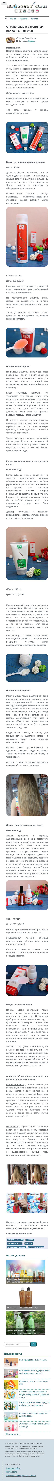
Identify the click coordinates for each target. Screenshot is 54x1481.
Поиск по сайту (13, 1468)
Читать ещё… (13, 1434)
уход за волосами (15, 1240)
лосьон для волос (36, 1247)
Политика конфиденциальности (21, 1475)
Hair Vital (28, 1243)
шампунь (30, 1240)
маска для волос (15, 1243)
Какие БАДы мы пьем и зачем (33, 1360)
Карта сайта (11, 1472)
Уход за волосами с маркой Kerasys (22, 1307)
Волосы (31, 41)
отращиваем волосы (16, 1247)
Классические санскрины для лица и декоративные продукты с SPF (34, 1395)
